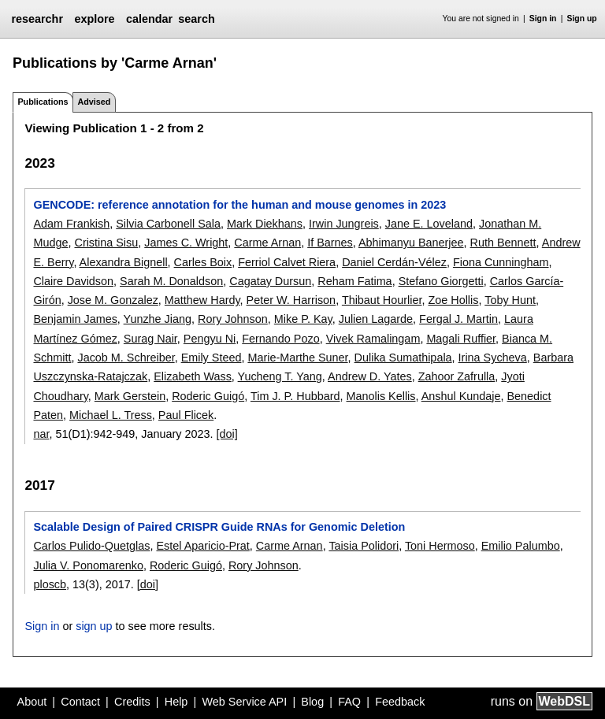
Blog (312, 701)
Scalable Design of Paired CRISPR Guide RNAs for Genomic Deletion (219, 527)
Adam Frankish (71, 223)
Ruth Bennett (503, 242)
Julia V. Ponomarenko (88, 565)
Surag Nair (150, 338)
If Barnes (330, 242)
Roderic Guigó (208, 396)
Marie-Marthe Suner (297, 357)
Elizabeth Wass (193, 376)
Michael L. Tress (110, 415)
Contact (80, 701)
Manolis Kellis (381, 396)
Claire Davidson (73, 281)
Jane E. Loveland (429, 223)
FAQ (349, 701)
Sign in (543, 18)
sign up (94, 626)
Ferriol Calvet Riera (287, 262)
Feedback (400, 701)
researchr (37, 19)
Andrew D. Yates (370, 376)
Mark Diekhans (264, 223)
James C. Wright (186, 242)
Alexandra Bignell (124, 262)
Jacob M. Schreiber (125, 357)
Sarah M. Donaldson (171, 281)
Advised (93, 101)
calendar (149, 19)
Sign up (582, 18)
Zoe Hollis (453, 300)
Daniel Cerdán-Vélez (394, 262)
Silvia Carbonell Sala (168, 223)
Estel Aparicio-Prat (202, 545)
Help (176, 701)
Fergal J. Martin (458, 319)
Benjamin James (75, 319)
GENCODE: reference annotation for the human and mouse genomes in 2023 (239, 204)
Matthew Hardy (202, 300)
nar (41, 434)
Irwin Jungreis (344, 223)
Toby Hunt (510, 300)
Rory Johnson (233, 319)
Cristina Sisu (106, 242)
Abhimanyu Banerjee (411, 242)
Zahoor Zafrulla (457, 376)
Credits (132, 701)
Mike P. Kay (303, 319)
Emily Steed (211, 357)
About (32, 701)
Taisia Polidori (363, 545)
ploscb (49, 584)
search (196, 19)
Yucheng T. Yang (280, 376)
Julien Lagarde (376, 319)
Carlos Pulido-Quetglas (91, 545)
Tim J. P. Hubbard (295, 396)
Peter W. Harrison (291, 300)
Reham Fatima (354, 281)
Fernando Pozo (280, 338)
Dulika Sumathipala (403, 357)
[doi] (227, 434)
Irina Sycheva (492, 357)
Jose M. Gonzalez (113, 300)
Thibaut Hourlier (382, 300)
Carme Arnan (267, 242)
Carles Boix (203, 262)
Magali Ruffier (461, 338)
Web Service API (244, 701)
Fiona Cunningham (501, 262)
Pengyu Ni (210, 338)
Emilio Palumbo (520, 545)
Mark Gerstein (130, 396)
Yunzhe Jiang (157, 319)
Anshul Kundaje (461, 396)
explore (94, 19)
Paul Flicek (185, 415)
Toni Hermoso (440, 545)
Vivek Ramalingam (373, 338)
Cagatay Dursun (270, 281)
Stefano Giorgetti (441, 281)
